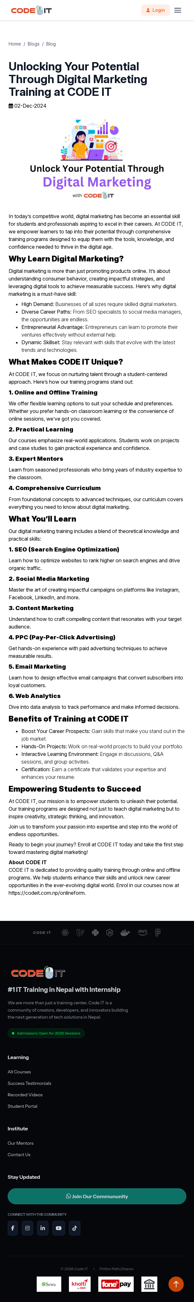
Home (15, 43)
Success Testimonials (29, 1083)
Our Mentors (21, 1143)
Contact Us (19, 1154)
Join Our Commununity (97, 1196)
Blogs (34, 43)
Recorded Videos (25, 1095)
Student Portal (22, 1106)
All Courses (19, 1072)
